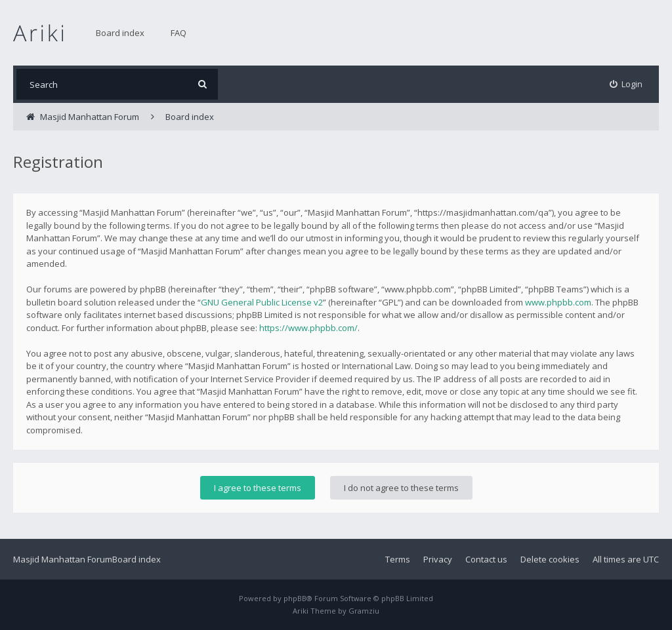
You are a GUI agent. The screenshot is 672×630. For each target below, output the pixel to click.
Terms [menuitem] (397, 559)
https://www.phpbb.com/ (308, 328)
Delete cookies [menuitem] (549, 559)
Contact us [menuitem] (486, 559)
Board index (120, 33)
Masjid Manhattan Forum (62, 559)
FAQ (178, 33)
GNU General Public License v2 (262, 302)
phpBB (295, 598)
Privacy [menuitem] (437, 559)
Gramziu (363, 611)
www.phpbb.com (558, 302)
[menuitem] (626, 84)
